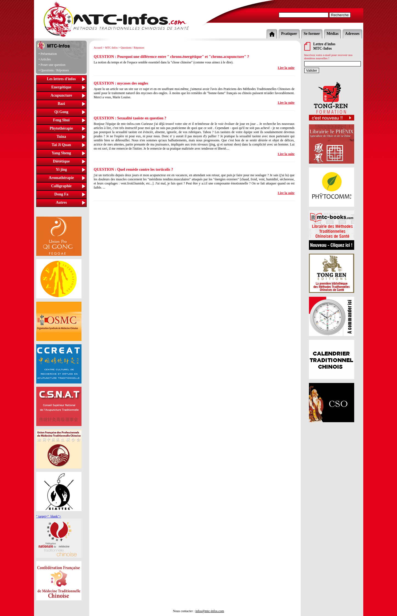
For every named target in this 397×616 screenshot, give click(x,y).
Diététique (61, 161)
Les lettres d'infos (61, 79)
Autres (61, 202)
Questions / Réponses (55, 70)
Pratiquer (289, 34)
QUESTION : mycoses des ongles (121, 83)
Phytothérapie (61, 128)
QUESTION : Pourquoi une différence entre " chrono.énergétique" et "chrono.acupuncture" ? (171, 57)
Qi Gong (61, 112)
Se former (312, 34)
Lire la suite (286, 68)
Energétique (61, 87)
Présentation (49, 54)
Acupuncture (61, 95)
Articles (45, 59)
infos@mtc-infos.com (209, 611)
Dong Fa (61, 194)
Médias (332, 34)
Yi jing (61, 169)
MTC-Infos (111, 47)
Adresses (352, 34)
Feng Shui (61, 120)
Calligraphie (61, 186)
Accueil (98, 47)
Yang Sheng (61, 153)
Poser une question (53, 65)
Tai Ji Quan (61, 145)
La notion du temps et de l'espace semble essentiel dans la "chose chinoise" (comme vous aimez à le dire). (163, 62)
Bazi (61, 104)
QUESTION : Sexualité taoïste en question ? (130, 118)
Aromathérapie (61, 178)
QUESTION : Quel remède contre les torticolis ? (133, 169)
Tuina (61, 137)
